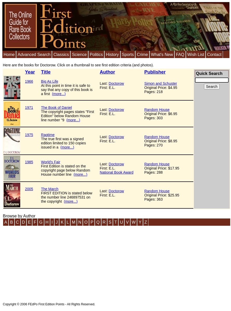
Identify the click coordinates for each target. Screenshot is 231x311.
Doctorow (116, 83)
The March (49, 189)
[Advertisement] (211, 135)
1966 (29, 81)
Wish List (195, 54)
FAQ (180, 54)
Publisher (155, 72)
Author (107, 72)
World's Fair (50, 162)
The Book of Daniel (56, 107)
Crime (142, 54)
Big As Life (49, 81)
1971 (29, 107)
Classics (61, 54)
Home (9, 54)
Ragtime (48, 135)
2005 (29, 189)
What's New (162, 54)
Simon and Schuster (160, 83)
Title (46, 72)
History (112, 54)
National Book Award (116, 172)
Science (79, 54)
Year (30, 72)
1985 (29, 162)
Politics (96, 54)
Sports (128, 54)
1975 (29, 135)
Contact (214, 54)
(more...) (59, 94)
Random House (156, 110)
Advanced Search (34, 54)
